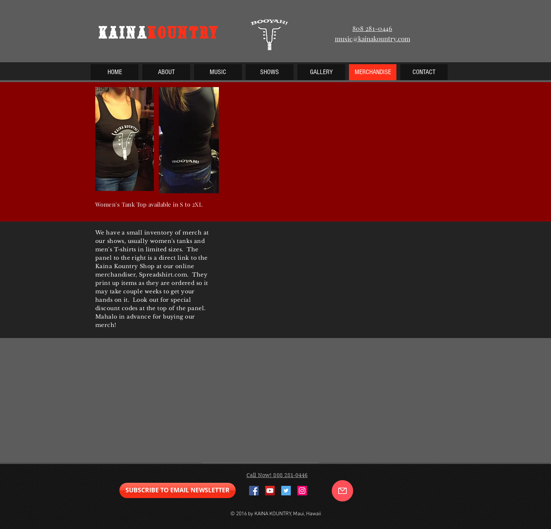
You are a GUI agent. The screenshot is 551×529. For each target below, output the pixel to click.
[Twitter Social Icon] (286, 490)
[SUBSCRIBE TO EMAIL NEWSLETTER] (177, 490)
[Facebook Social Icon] (254, 490)
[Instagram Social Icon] (302, 490)
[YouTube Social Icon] (270, 490)
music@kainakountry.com (372, 38)
